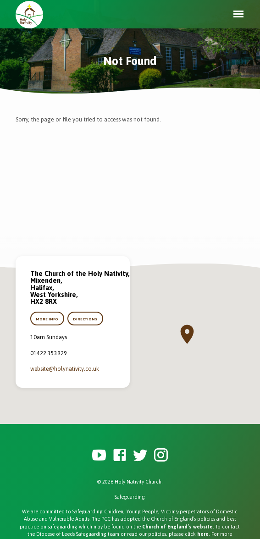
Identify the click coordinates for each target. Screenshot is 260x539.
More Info (47, 319)
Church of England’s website (177, 526)
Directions (85, 319)
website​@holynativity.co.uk (64, 369)
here (203, 534)
